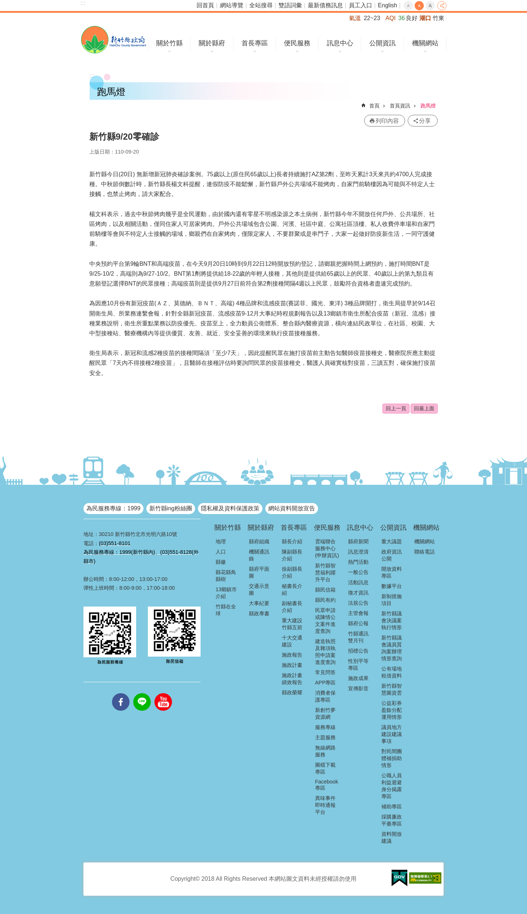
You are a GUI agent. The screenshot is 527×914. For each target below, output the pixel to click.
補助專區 (391, 806)
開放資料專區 (391, 572)
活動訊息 (358, 582)
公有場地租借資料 (391, 672)
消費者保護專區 (325, 696)
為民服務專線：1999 (113, 508)
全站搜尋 (261, 5)
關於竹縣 (169, 43)
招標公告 (358, 651)
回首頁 (205, 5)
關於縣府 (212, 43)
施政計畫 (292, 665)
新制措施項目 (391, 599)
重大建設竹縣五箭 (292, 623)
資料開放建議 (391, 837)
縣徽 (221, 562)
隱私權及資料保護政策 (230, 508)
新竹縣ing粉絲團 (170, 508)
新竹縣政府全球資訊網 (114, 39)
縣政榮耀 (292, 692)
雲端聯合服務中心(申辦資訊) (327, 548)
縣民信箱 (325, 590)
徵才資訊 (358, 593)
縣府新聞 (358, 541)
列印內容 (387, 121)
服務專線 (325, 727)
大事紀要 (259, 603)
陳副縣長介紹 (292, 555)
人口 (221, 552)
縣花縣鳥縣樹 (226, 575)
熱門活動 (358, 562)
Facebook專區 (326, 785)
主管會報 (358, 613)
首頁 (374, 106)
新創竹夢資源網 (325, 713)
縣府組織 (259, 541)
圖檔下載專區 (325, 768)
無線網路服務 (325, 751)
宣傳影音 (358, 688)
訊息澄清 (358, 552)
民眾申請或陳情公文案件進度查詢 (325, 620)
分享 (441, 5)
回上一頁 (396, 408)
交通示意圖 (259, 589)
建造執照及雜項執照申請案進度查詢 (325, 651)
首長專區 (255, 43)
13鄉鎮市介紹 (226, 592)
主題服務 (325, 737)
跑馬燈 (428, 106)
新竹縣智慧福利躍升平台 (325, 572)
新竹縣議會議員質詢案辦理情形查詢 (391, 648)
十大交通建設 (292, 641)
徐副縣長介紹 (292, 572)
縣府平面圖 (259, 572)
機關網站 (425, 43)
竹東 (438, 18)
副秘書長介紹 (292, 606)
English (387, 5)
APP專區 (325, 683)
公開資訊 (382, 43)
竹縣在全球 (226, 610)
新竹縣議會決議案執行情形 (391, 620)
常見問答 (325, 672)
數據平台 (391, 586)
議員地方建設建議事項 (391, 734)
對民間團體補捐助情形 (391, 758)
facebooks (120, 693)
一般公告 (358, 572)
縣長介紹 (292, 541)
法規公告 (358, 603)
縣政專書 (259, 613)
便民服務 (297, 43)
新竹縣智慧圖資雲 (391, 689)
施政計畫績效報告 (292, 678)
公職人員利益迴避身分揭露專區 (391, 786)
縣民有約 (325, 600)
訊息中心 (340, 43)
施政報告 (292, 655)
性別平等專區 (358, 664)
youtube (163, 693)
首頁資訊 (400, 106)
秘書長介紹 (292, 589)
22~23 (372, 18)
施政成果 (358, 678)
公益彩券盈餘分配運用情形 (391, 710)
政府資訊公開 (391, 555)
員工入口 (360, 5)
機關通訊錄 (259, 555)
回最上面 (424, 408)
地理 (221, 541)
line (142, 693)
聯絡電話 (424, 552)
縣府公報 (358, 623)
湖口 (425, 18)
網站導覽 (231, 5)
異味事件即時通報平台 (325, 805)
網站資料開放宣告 (291, 508)
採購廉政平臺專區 (391, 820)
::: (83, 3)
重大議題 (391, 541)
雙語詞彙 (290, 5)
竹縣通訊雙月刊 (358, 637)
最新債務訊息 (325, 5)
